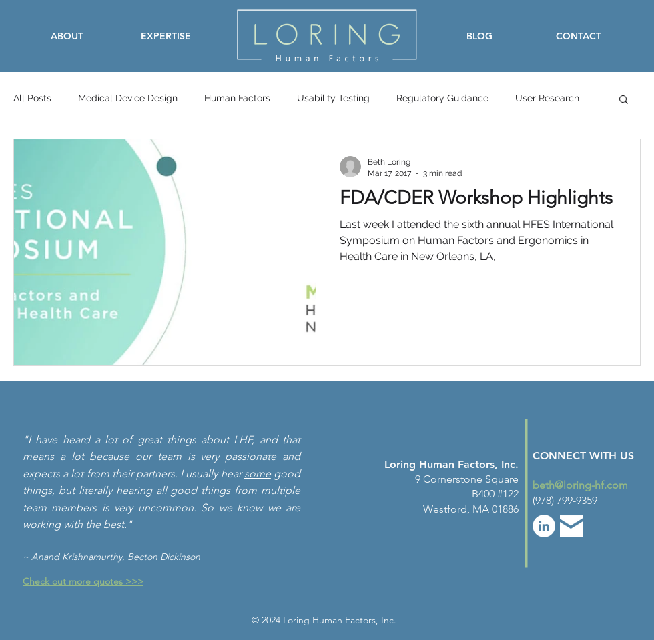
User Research (547, 98)
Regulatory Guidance (442, 98)
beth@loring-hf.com (580, 485)
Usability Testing (333, 98)
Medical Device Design (128, 98)
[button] (623, 100)
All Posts (32, 98)
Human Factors (237, 98)
